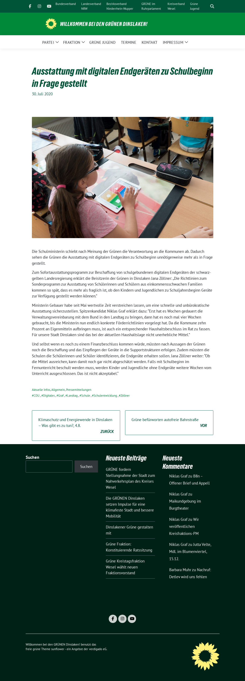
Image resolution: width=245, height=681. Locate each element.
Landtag (72, 395)
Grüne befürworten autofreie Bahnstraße (169, 423)
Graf (61, 395)
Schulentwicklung (105, 395)
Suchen (32, 457)
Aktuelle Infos (41, 390)
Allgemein (58, 390)
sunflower (57, 649)
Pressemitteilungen (78, 390)
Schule (85, 395)
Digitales (49, 395)
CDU (37, 395)
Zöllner (125, 395)
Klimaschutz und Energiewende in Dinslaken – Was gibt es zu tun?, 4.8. (76, 426)
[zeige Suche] (212, 6)
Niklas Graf (178, 476)
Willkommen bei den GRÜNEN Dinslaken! (103, 24)
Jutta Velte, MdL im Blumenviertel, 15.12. (190, 551)
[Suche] (206, 6)
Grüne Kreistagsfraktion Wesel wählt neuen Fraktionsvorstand (125, 567)
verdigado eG (97, 649)
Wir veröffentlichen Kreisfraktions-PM (184, 526)
